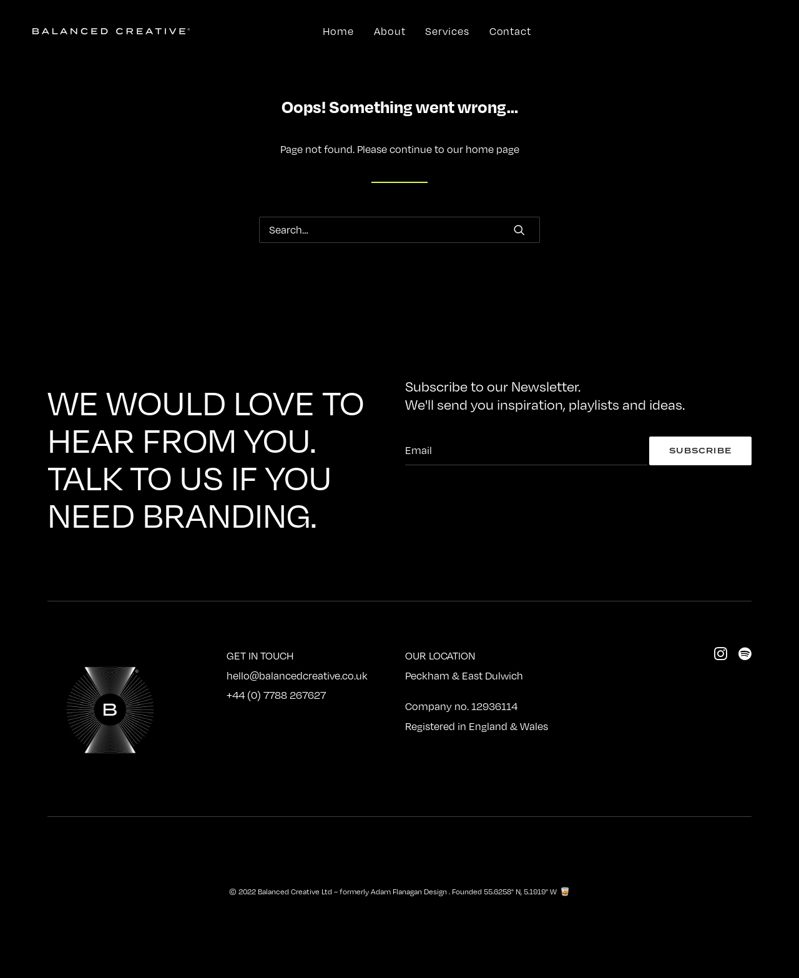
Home (338, 31)
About (390, 31)
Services (447, 31)
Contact (510, 31)
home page (492, 149)
